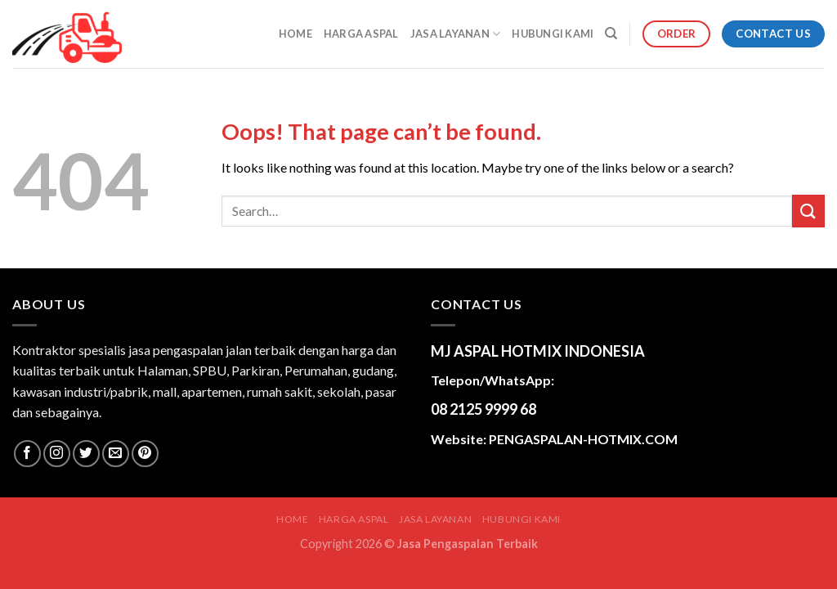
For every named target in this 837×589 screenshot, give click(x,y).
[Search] (611, 33)
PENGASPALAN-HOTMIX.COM (583, 439)
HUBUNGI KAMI (552, 33)
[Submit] (808, 211)
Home (295, 33)
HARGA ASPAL (361, 33)
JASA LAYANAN (455, 34)
